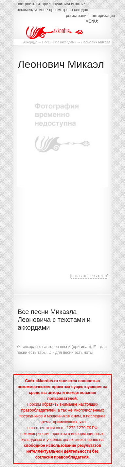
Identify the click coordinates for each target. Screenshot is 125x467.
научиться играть (67, 4)
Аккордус (30, 42)
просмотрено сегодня (68, 10)
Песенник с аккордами (59, 42)
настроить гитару (32, 4)
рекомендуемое (31, 10)
